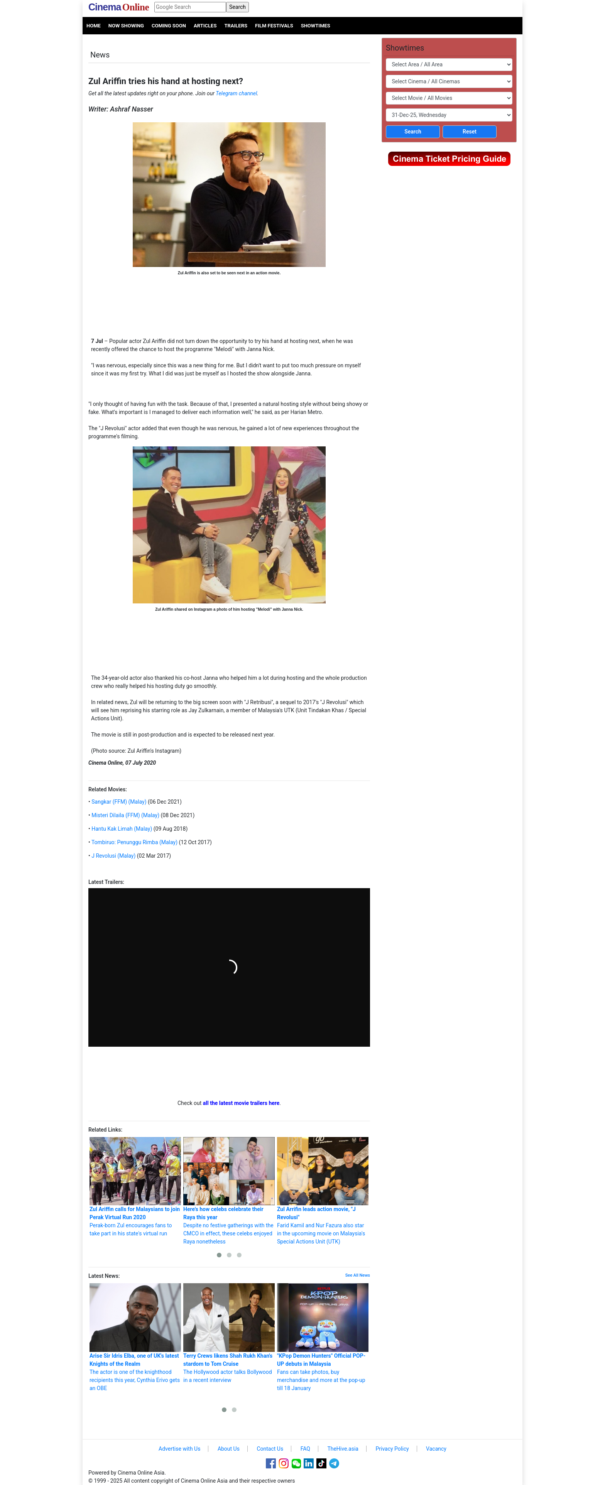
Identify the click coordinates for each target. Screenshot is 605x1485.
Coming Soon (169, 26)
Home (93, 26)
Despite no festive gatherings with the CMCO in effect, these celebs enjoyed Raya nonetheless (229, 1191)
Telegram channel (236, 93)
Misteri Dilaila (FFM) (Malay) (124, 815)
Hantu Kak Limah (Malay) (121, 829)
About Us (229, 1449)
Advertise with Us (179, 1449)
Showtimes (315, 26)
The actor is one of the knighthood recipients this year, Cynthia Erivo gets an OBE (135, 1337)
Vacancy (436, 1449)
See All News (357, 1275)
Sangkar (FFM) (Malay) (118, 802)
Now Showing (126, 26)
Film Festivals (274, 26)
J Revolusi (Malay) (113, 856)
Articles (205, 26)
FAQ (305, 1449)
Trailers (235, 26)
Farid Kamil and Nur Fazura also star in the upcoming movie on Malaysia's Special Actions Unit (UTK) (322, 1191)
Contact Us (270, 1449)
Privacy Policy (392, 1449)
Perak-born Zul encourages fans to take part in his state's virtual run (135, 1187)
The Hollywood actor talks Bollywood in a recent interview (229, 1333)
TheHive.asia (342, 1449)
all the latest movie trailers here (241, 1103)
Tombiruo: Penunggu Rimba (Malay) (133, 842)
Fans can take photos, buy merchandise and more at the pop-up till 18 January (322, 1337)
